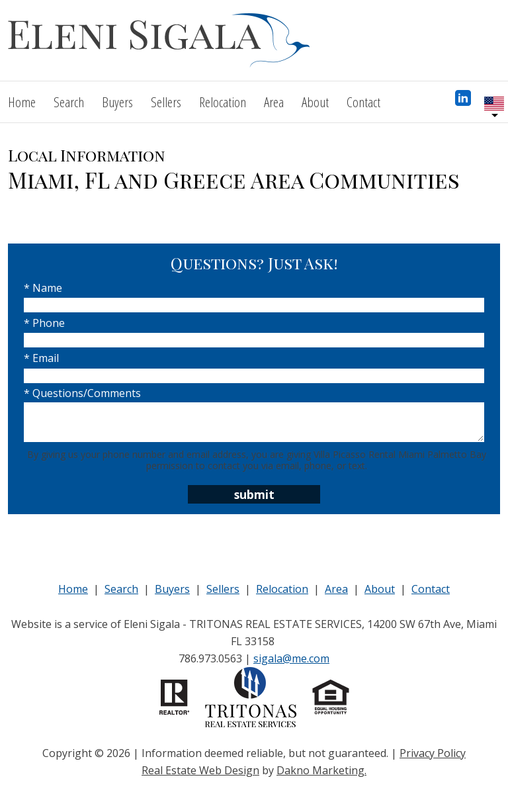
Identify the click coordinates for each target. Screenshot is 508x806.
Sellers (166, 102)
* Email (41, 358)
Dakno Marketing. (321, 770)
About (315, 102)
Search (69, 102)
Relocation (222, 102)
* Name (43, 288)
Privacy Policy (433, 753)
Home (22, 102)
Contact (363, 102)
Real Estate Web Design (200, 770)
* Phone (44, 323)
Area (274, 102)
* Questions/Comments (82, 393)
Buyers (117, 102)
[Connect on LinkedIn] (463, 102)
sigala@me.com (291, 658)
